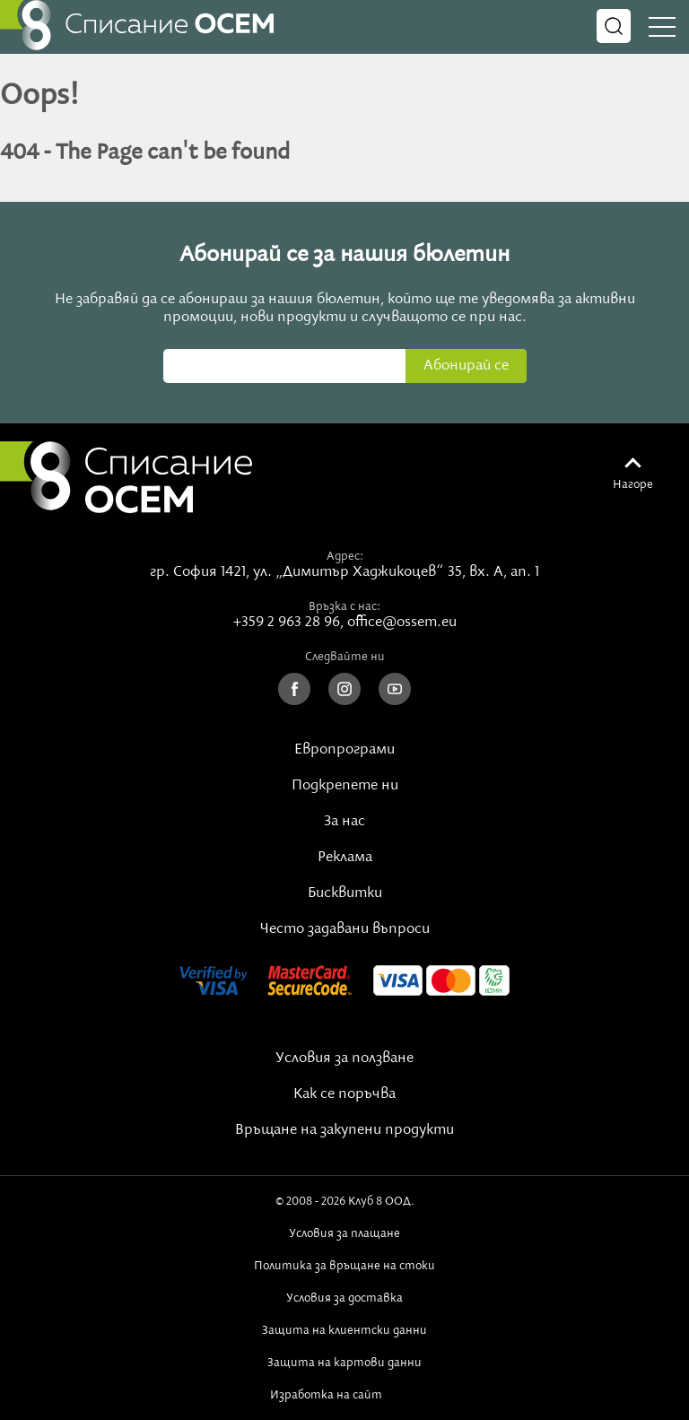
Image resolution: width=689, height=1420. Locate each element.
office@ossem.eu (402, 623)
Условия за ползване (344, 1058)
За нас (344, 822)
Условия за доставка (344, 1298)
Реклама (345, 858)
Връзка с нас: (344, 606)
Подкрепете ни (345, 786)
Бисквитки (345, 893)
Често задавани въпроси (345, 929)
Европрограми (344, 750)
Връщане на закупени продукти (344, 1130)
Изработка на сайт (344, 1395)
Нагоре (633, 484)
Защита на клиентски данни (344, 1330)
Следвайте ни (345, 656)
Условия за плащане (344, 1233)
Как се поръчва (344, 1094)
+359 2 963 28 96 (286, 623)
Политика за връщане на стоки (344, 1266)
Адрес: (345, 556)
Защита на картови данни (344, 1362)
